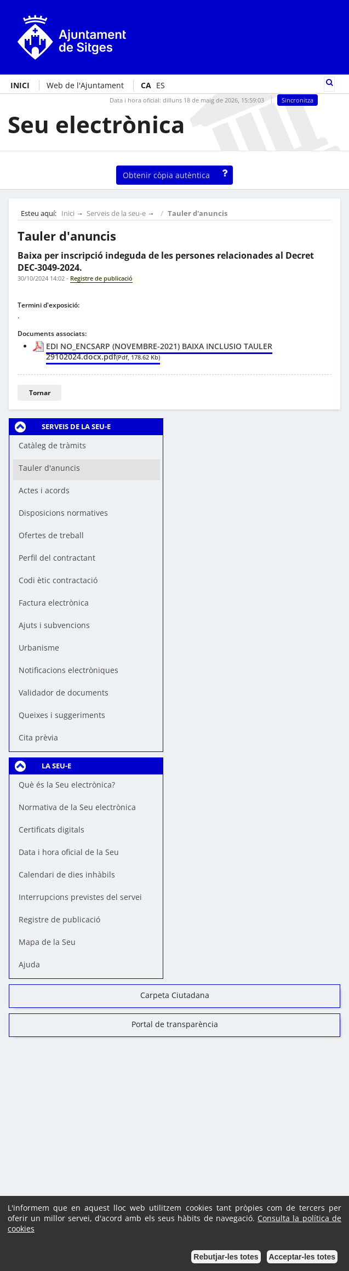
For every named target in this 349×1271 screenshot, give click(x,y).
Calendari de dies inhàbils (67, 874)
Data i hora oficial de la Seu (69, 852)
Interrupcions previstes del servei (80, 897)
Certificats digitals (51, 829)
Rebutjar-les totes (225, 1256)
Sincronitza (297, 100)
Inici (68, 213)
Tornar (39, 392)
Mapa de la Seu (47, 942)
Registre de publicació (59, 919)
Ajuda (29, 964)
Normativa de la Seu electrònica (77, 807)
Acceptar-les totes (302, 1256)
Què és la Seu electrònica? (67, 784)
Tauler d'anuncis (197, 213)
